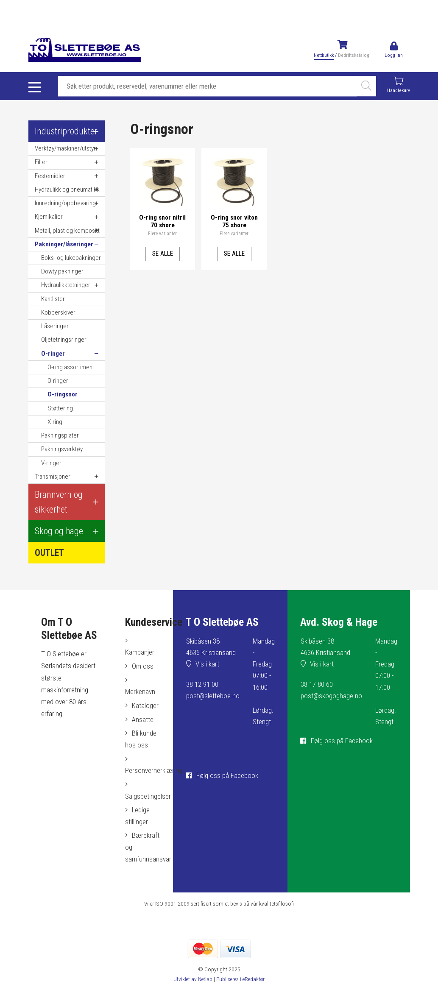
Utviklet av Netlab (192, 980)
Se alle (162, 253)
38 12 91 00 (201, 685)
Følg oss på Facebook (226, 776)
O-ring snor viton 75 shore (234, 220)
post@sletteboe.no (212, 696)
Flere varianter (162, 233)
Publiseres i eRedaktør (241, 980)
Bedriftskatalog (353, 55)
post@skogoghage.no (331, 696)
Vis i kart (207, 665)
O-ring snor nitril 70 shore (162, 220)
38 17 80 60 (316, 685)
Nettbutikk (323, 55)
